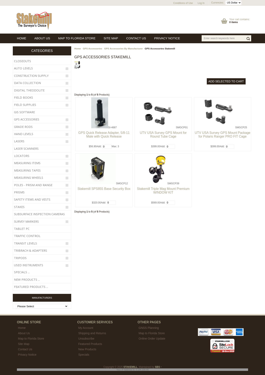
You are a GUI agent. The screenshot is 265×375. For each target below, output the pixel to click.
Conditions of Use (183, 3)
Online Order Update (152, 338)
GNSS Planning (149, 327)
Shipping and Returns (92, 333)
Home (77, 48)
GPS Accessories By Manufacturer (123, 48)
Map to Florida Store (152, 333)
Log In (201, 3)
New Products (87, 349)
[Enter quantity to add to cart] (107, 147)
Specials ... (22, 272)
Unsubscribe (86, 338)
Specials (83, 354)
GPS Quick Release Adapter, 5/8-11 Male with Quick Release (104, 134)
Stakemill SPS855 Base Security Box (103, 188)
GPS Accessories (92, 48)
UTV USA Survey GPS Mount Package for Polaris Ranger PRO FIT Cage (223, 134)
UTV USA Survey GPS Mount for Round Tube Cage (163, 134)
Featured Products (90, 344)
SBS (157, 367)
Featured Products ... (31, 287)
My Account (85, 327)
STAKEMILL (130, 367)
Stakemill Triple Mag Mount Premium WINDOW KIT (163, 190)
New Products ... (27, 280)
